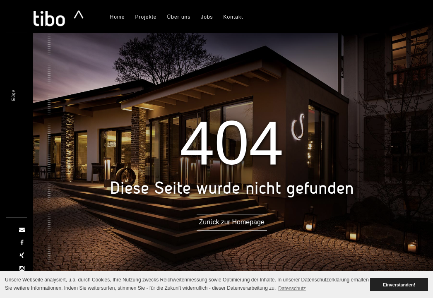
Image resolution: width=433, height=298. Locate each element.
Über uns (179, 17)
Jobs (207, 17)
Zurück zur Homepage (233, 222)
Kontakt (233, 17)
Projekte (146, 17)
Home (117, 17)
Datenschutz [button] (292, 288)
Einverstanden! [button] (399, 284)
